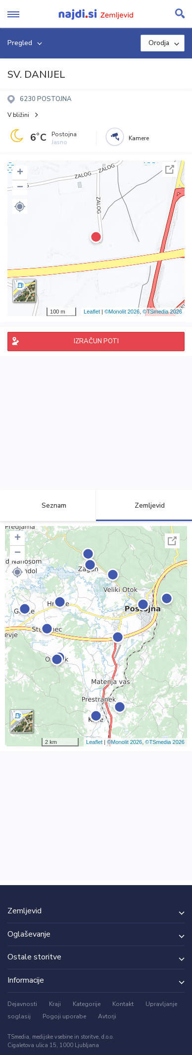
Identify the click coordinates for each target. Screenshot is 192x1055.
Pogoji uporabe (64, 1016)
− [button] (20, 187)
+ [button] (20, 172)
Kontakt (123, 1004)
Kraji (55, 1004)
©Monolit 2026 (122, 312)
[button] (19, 206)
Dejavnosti (22, 1004)
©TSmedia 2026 (162, 312)
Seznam (48, 505)
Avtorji (107, 1016)
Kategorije (86, 1004)
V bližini (18, 115)
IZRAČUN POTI (96, 341)
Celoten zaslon (169, 169)
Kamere (139, 138)
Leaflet (92, 312)
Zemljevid (144, 505)
